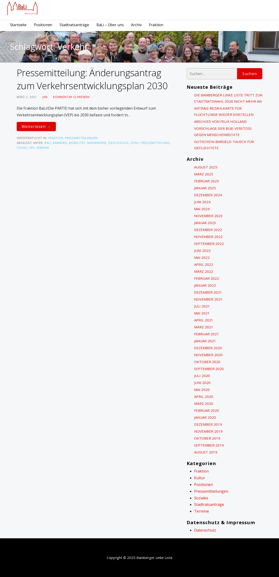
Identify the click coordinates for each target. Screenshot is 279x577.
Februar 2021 (206, 334)
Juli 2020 (202, 375)
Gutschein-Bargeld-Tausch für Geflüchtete (224, 144)
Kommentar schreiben (71, 97)
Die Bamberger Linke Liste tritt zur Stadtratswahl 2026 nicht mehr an (228, 98)
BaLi (48, 143)
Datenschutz (205, 530)
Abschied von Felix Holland (220, 121)
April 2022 (203, 264)
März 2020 (203, 403)
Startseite (18, 24)
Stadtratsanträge (74, 24)
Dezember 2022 (208, 229)
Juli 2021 (202, 306)
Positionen (43, 24)
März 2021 (203, 327)
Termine (201, 511)
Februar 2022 (206, 278)
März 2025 (203, 174)
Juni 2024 (202, 202)
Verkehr (42, 147)
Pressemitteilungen (81, 138)
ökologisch (118, 143)
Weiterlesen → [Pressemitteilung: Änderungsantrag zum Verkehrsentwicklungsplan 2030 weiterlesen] (36, 126)
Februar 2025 (206, 181)
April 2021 (203, 320)
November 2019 (208, 431)
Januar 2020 (205, 417)
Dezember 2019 (208, 424)
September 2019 (209, 445)
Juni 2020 (202, 382)
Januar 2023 (205, 222)
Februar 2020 (206, 410)
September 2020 (209, 368)
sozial (22, 147)
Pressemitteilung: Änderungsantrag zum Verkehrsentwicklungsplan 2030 (92, 79)
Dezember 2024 (208, 195)
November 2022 (208, 236)
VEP (32, 147)
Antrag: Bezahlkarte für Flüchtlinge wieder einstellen (223, 111)
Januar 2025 (205, 188)
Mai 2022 (202, 257)
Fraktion (156, 24)
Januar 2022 (205, 285)
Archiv (136, 24)
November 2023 (208, 215)
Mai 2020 (202, 389)
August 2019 (205, 452)
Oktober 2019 (207, 438)
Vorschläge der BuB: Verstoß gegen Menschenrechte (223, 131)
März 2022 (203, 271)
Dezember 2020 (208, 348)
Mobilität (77, 143)
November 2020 (208, 354)
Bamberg (60, 143)
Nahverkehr (96, 143)
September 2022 (209, 243)
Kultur (199, 477)
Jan (45, 97)
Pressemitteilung (155, 143)
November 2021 (208, 299)
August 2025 (205, 167)
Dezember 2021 (208, 292)
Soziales (201, 498)
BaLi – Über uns (110, 24)
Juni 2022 (202, 250)
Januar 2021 (205, 341)
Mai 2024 (202, 208)
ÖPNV (134, 143)
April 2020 (203, 396)
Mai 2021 (202, 313)
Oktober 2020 (207, 361)
